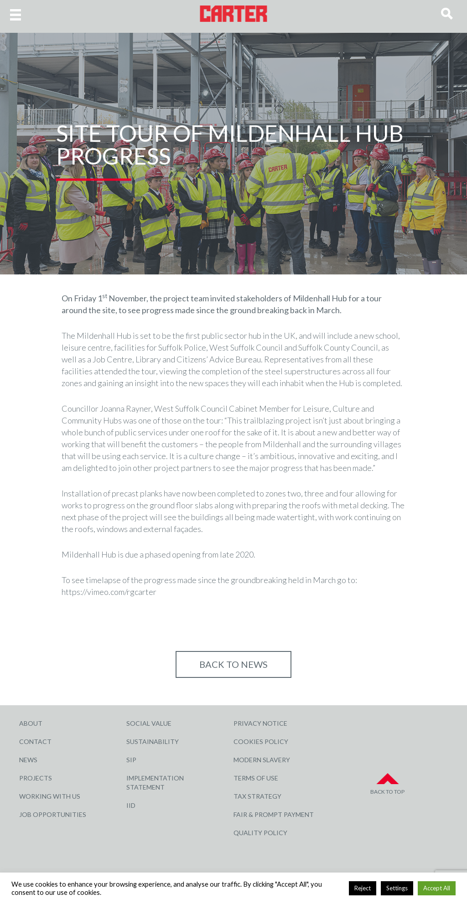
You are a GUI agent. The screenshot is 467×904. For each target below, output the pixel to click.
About (30, 723)
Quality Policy (260, 833)
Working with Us (49, 796)
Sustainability (152, 741)
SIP (131, 760)
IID (130, 805)
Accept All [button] (436, 888)
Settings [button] (397, 888)
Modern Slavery (262, 760)
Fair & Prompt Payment (274, 814)
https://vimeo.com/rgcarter (109, 592)
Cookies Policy (261, 741)
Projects (35, 778)
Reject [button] (362, 888)
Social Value (148, 723)
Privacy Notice (260, 723)
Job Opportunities (52, 814)
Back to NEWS (233, 664)
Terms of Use (256, 778)
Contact (35, 741)
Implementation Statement (155, 782)
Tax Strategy (257, 796)
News (28, 760)
